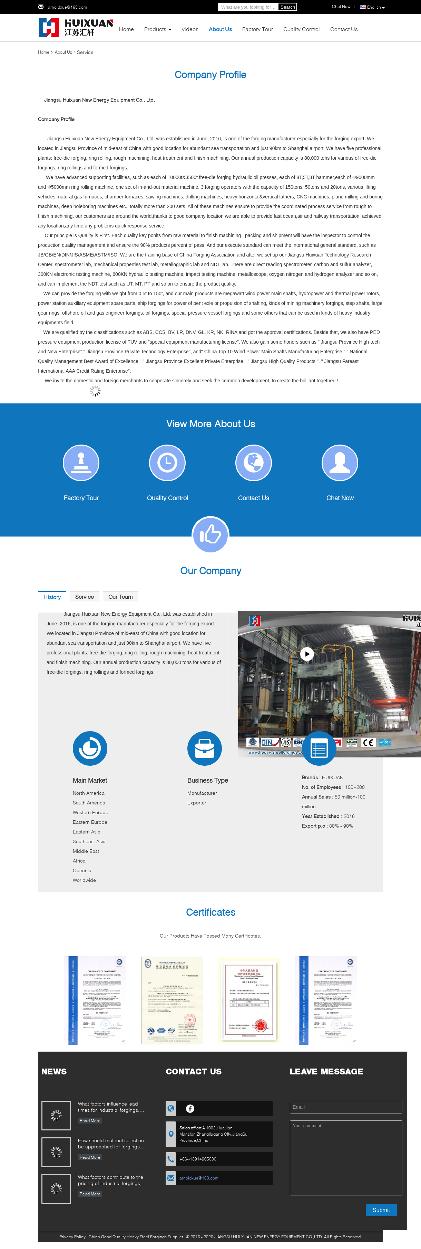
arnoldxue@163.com (67, 7)
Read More (90, 1120)
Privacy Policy (72, 1236)
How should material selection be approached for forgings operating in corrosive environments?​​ (111, 1144)
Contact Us (344, 29)
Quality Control (301, 29)
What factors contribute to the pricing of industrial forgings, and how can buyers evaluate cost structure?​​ (110, 1180)
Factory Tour (257, 29)
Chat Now (340, 498)
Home (126, 29)
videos (190, 29)
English (376, 7)
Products (155, 29)
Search (288, 7)
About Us (220, 29)
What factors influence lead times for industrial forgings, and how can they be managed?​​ (108, 1107)
